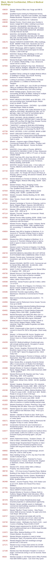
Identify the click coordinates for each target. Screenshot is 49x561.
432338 (5, 384)
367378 (5, 500)
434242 (5, 328)
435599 (5, 282)
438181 (5, 34)
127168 (5, 551)
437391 (5, 199)
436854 (5, 231)
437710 (5, 179)
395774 (5, 467)
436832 (5, 247)
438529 (5, 10)
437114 (5, 213)
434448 (5, 315)
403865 (5, 459)
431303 (5, 404)
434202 (5, 348)
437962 (5, 60)
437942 (5, 74)
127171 (5, 545)
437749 (5, 141)
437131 (5, 209)
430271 (5, 421)
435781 (5, 269)
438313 (5, 20)
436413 (5, 257)
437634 (5, 191)
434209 (5, 342)
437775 (5, 99)
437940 (5, 80)
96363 (4, 557)
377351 (5, 488)
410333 (5, 443)
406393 (5, 455)
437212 (5, 203)
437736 (5, 149)
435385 (5, 292)
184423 (5, 536)
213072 (5, 532)
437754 (5, 134)
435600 (5, 278)
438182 (5, 26)
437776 (5, 92)
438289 (5, 22)
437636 (5, 185)
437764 (5, 125)
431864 (5, 396)
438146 (5, 48)
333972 (5, 510)
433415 (5, 374)
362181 (5, 504)
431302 (5, 409)
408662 (5, 451)
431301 (5, 415)
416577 (5, 431)
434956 (5, 302)
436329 (5, 263)
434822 (5, 306)
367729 (5, 492)
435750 (5, 273)
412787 (5, 439)
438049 (5, 54)
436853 (5, 239)
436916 (5, 224)
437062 (5, 218)
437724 (5, 157)
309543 (5, 526)
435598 (5, 286)
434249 (5, 321)
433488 (5, 368)
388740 (5, 471)
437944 (5, 66)
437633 (5, 195)
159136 (5, 541)
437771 (5, 110)
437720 (5, 171)
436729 (5, 253)
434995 (5, 298)
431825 (5, 400)
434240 (5, 334)
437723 (5, 165)
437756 (5, 131)
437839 (5, 86)
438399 (5, 14)
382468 (5, 482)
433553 (5, 362)
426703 (5, 425)
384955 (5, 476)
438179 (5, 42)
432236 (5, 390)
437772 (5, 105)
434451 (5, 310)
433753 (5, 356)
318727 (5, 516)
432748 (5, 378)
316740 (5, 522)
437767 (5, 117)
